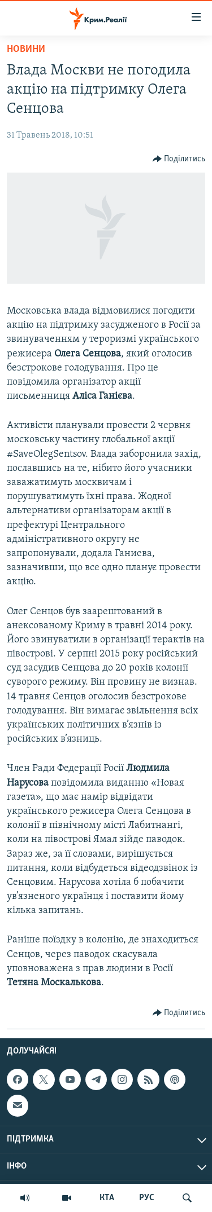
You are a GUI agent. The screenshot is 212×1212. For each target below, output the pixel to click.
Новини (26, 49)
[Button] (179, 159)
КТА (106, 1197)
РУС (146, 1197)
